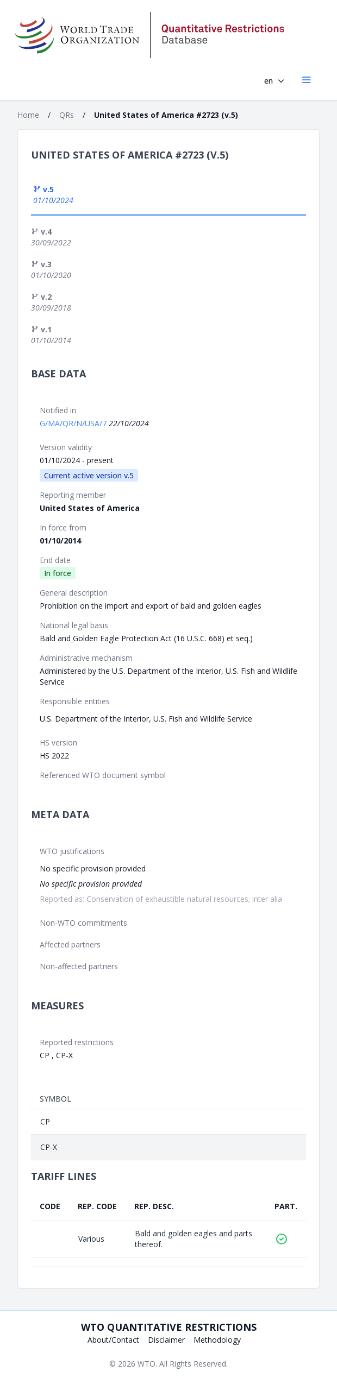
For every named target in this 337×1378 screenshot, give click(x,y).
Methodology (217, 1340)
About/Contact (113, 1340)
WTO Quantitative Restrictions (169, 1326)
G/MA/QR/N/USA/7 (74, 423)
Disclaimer (166, 1340)
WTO (146, 1363)
